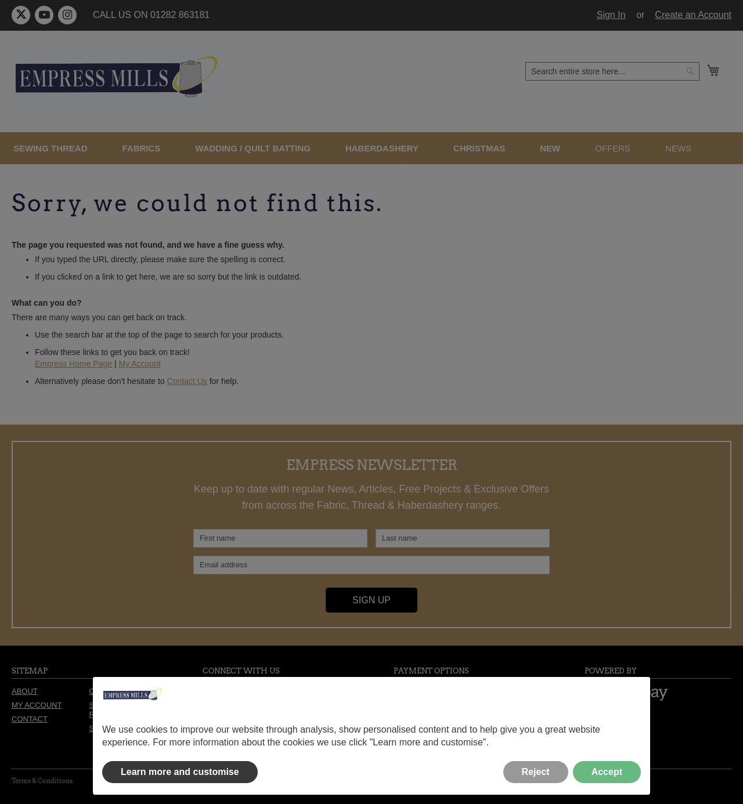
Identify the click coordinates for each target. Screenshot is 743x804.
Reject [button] (536, 772)
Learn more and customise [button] (180, 772)
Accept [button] (606, 772)
